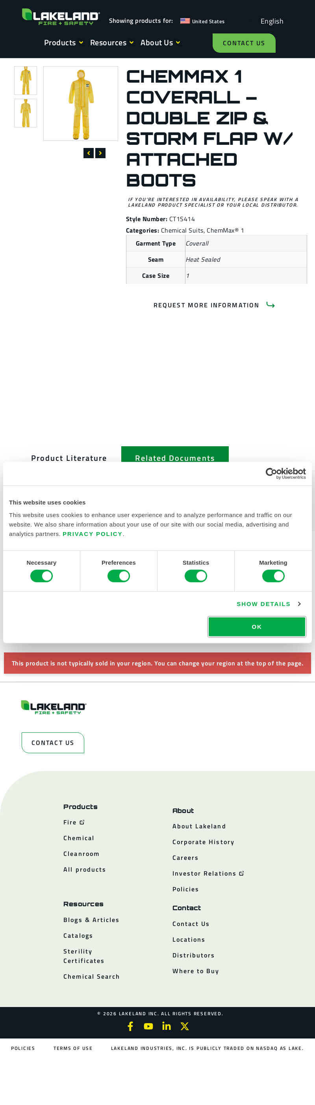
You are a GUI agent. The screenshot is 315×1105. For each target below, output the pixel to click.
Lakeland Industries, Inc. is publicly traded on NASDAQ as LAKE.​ (207, 1048)
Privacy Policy (93, 533)
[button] (88, 153)
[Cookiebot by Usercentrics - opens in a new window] (271, 474)
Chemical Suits (182, 230)
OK (257, 626)
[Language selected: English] (270, 21)
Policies (23, 1048)
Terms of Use (73, 1048)
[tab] (69, 458)
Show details (264, 604)
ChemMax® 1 (225, 230)
